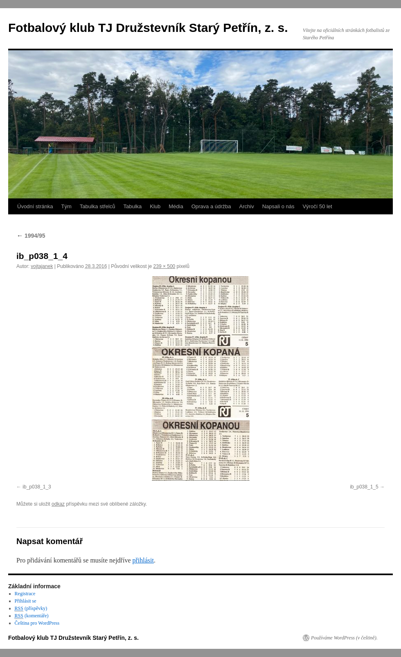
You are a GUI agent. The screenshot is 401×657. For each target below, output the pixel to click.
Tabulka (132, 206)
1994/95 (30, 235)
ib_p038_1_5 (364, 487)
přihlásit (142, 560)
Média (176, 206)
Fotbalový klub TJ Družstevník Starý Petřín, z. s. (148, 27)
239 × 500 (164, 266)
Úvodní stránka (35, 206)
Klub (155, 206)
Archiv (246, 206)
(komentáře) (32, 616)
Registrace (25, 593)
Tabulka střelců (97, 206)
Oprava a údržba (211, 206)
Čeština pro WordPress (37, 623)
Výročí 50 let (317, 206)
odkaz (58, 504)
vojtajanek (42, 266)
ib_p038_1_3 (37, 487)
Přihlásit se (25, 601)
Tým (66, 206)
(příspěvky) (31, 608)
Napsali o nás (278, 206)
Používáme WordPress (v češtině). (344, 638)
